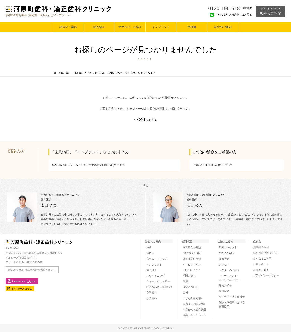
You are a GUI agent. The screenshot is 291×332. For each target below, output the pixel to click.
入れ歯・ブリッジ (156, 258)
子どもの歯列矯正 (193, 298)
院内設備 (224, 291)
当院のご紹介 (225, 241)
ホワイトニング (155, 275)
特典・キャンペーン (194, 315)
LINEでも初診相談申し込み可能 (231, 14)
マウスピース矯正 (130, 27)
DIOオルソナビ (191, 270)
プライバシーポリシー (266, 275)
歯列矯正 (99, 27)
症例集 (191, 27)
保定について (190, 286)
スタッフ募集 (261, 269)
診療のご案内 (68, 27)
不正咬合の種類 (192, 247)
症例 (185, 292)
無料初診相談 (270, 11)
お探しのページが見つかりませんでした (132, 72)
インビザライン (192, 264)
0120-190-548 (224, 8)
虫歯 (149, 247)
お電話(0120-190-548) (101, 164)
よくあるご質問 (262, 258)
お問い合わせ (261, 264)
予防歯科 (151, 292)
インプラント (161, 27)
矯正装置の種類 (192, 258)
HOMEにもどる (147, 119)
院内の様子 (225, 285)
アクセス (224, 264)
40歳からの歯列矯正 (194, 309)
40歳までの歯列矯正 (194, 303)
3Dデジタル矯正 (192, 253)
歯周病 (150, 253)
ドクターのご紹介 (229, 270)
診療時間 (247, 8)
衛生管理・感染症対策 (232, 296)
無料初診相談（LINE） (266, 252)
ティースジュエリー (158, 281)
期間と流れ (189, 275)
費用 (185, 281)
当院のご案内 (223, 27)
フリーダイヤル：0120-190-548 (24, 262)
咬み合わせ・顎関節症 (159, 286)
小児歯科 (151, 298)
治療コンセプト (228, 247)
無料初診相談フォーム (65, 164)
